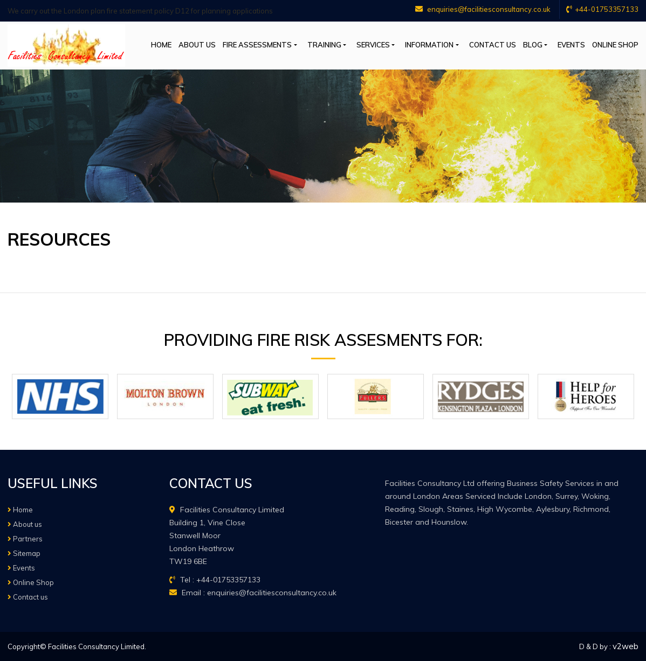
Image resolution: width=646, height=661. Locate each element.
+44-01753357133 (602, 9)
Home (161, 44)
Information (429, 44)
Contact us (492, 44)
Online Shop (615, 44)
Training (324, 44)
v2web (625, 646)
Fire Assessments (257, 44)
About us (197, 44)
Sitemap (24, 553)
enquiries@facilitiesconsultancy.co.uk (483, 9)
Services (373, 44)
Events (571, 44)
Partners (25, 538)
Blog (532, 44)
